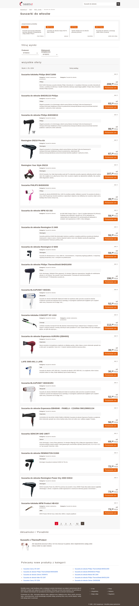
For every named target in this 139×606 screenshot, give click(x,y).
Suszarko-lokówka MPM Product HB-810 (40, 503)
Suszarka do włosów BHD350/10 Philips (87, 572)
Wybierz (26, 53)
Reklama (110, 591)
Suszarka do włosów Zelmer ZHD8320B (87, 580)
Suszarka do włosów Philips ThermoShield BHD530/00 (40, 572)
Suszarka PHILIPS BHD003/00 (35, 185)
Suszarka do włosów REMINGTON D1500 (40, 453)
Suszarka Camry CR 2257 (31, 569)
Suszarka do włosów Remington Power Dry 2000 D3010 (46, 478)
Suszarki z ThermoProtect (33, 540)
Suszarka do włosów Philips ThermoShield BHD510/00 (46, 264)
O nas (92, 588)
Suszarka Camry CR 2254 (31, 580)
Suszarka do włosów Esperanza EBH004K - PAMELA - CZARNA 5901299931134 (57, 408)
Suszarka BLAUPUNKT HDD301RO (37, 383)
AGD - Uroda (37, 9)
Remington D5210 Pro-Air (33, 140)
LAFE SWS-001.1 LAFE (32, 362)
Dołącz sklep (94, 594)
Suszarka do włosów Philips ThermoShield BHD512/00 (92, 577)
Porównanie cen (110, 88)
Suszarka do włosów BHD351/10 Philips (39, 96)
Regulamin (110, 594)
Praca (109, 588)
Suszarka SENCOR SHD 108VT (35, 434)
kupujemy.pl (23, 9)
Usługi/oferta (94, 591)
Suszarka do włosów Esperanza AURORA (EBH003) (45, 336)
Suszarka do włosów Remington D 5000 (39, 247)
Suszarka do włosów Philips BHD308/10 (39, 115)
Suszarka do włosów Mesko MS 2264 (86, 574)
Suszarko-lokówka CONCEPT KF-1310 (38, 315)
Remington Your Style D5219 (34, 165)
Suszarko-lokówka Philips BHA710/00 (38, 74)
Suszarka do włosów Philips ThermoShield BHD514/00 (92, 569)
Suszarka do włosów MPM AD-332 (37, 211)
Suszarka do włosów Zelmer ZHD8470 (35, 574)
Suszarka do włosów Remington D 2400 (39, 227)
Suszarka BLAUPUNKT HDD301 (36, 290)
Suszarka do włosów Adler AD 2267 (34, 577)
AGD (30, 9)
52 (77, 524)
